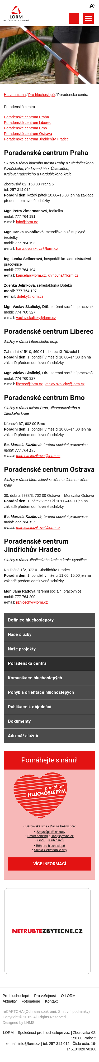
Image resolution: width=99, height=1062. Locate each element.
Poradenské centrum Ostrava (28, 134)
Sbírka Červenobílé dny (50, 850)
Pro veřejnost (45, 996)
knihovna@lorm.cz (63, 275)
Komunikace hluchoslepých (35, 677)
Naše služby (19, 634)
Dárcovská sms (36, 826)
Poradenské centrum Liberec (27, 122)
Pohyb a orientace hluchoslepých (41, 692)
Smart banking (37, 836)
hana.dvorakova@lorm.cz (37, 248)
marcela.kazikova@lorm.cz (38, 456)
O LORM (68, 996)
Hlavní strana (15, 95)
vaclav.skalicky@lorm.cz (36, 318)
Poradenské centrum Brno (25, 128)
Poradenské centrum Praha (26, 117)
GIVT (41, 840)
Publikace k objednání (29, 706)
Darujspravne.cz (62, 836)
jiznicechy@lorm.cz (32, 602)
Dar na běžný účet (63, 826)
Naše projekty (22, 648)
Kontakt (51, 1001)
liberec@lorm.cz (29, 384)
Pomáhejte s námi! (49, 760)
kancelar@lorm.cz (31, 275)
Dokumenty (19, 721)
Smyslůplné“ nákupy (51, 832)
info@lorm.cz (27, 222)
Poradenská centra (27, 663)
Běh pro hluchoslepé (50, 846)
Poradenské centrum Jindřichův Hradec (36, 139)
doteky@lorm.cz (30, 296)
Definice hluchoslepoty (31, 620)
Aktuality (10, 1001)
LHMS (29, 1022)
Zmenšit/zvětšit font (92, 6)
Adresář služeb (23, 735)
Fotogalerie (31, 1001)
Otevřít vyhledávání (74, 18)
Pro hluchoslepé (41, 95)
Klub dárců (56, 840)
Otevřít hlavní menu (88, 18)
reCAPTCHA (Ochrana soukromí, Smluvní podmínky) (46, 1011)
